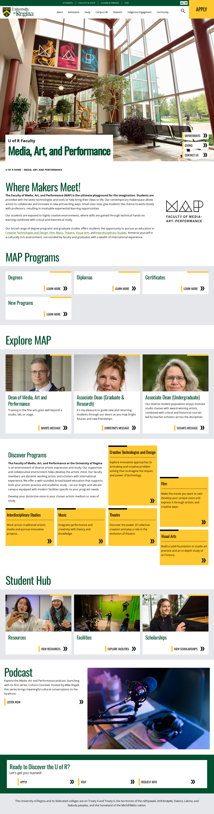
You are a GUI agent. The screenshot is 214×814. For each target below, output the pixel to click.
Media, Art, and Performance (43, 169)
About (60, 12)
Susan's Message (187, 428)
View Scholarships (186, 649)
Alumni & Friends (110, 3)
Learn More (53, 288)
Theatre (70, 233)
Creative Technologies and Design (27, 233)
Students (68, 3)
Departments (192, 136)
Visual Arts (82, 233)
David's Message (51, 428)
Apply (23, 782)
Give (127, 3)
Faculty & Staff (87, 3)
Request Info (149, 782)
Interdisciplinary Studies (111, 233)
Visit (83, 782)
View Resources (51, 649)
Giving (189, 145)
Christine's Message (116, 428)
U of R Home (13, 169)
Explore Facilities (118, 649)
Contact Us (192, 155)
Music (59, 233)
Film (52, 233)
